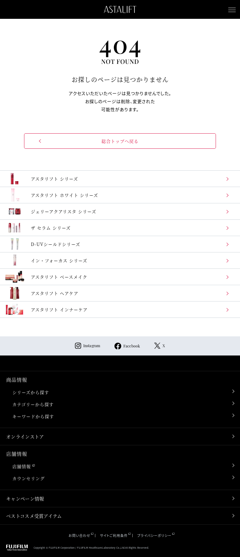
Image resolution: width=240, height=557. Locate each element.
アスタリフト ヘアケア (41, 293)
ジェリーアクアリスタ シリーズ (50, 211)
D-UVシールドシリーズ (42, 244)
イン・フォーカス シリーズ (46, 260)
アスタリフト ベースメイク (46, 276)
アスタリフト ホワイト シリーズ (51, 195)
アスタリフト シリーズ (41, 178)
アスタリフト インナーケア (46, 309)
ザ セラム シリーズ (38, 227)
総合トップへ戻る (120, 141)
